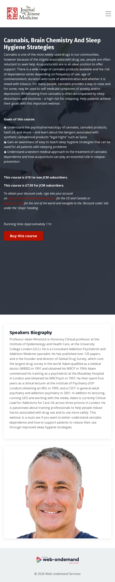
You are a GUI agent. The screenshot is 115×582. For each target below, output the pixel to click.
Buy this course (23, 236)
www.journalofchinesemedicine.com (32, 198)
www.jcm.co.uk (13, 203)
